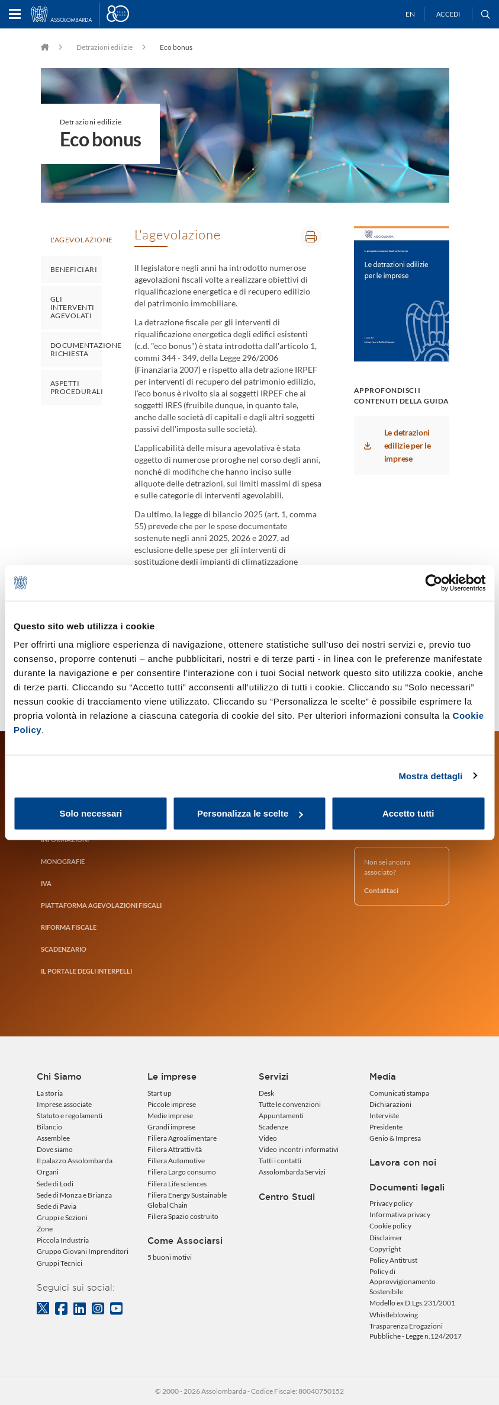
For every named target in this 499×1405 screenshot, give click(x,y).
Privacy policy (391, 1203)
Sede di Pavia (56, 1206)
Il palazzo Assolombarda (74, 1160)
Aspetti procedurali (76, 387)
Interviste (384, 1115)
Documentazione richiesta (76, 349)
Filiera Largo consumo (181, 1171)
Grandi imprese (171, 1126)
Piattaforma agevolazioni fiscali (101, 905)
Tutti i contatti (280, 1160)
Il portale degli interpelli (86, 971)
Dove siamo (55, 1149)
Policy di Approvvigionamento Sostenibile (402, 1281)
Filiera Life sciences (177, 1183)
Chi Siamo (59, 1076)
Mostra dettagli (430, 775)
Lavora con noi (402, 1162)
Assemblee (53, 1138)
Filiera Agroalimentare (182, 1138)
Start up (159, 1093)
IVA (46, 883)
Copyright (385, 1248)
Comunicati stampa (399, 1093)
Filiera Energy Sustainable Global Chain (187, 1199)
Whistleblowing (393, 1314)
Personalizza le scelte (249, 813)
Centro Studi (287, 1197)
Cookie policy (390, 1225)
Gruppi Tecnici (59, 1263)
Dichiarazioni (390, 1104)
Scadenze (273, 1126)
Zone (45, 1228)
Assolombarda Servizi (292, 1171)
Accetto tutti (408, 813)
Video (268, 1138)
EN (410, 13)
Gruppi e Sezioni (62, 1217)
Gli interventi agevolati (72, 307)
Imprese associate (64, 1104)
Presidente (386, 1126)
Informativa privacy (399, 1214)
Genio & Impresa (395, 1138)
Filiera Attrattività (174, 1149)
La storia (50, 1093)
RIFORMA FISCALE (68, 927)
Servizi (273, 1076)
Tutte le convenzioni (290, 1104)
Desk (266, 1093)
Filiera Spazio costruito (182, 1216)
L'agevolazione (76, 239)
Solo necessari (90, 813)
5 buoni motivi (169, 1257)
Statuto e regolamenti (69, 1115)
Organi (48, 1171)
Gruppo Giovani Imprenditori (82, 1251)
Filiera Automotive (176, 1160)
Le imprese (172, 1076)
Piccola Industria (63, 1240)
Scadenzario (63, 949)
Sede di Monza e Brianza (74, 1194)
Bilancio (49, 1126)
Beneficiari (73, 269)
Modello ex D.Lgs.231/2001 (412, 1302)
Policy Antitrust (393, 1260)
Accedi (448, 14)
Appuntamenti (281, 1115)
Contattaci (381, 890)
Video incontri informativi (299, 1149)
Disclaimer (386, 1237)
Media (382, 1076)
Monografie (63, 861)
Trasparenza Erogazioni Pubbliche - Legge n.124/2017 (415, 1330)
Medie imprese (170, 1115)
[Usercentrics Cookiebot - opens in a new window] (433, 582)
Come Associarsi (185, 1241)
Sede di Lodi (55, 1183)
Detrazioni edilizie (104, 47)
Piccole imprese (171, 1104)
